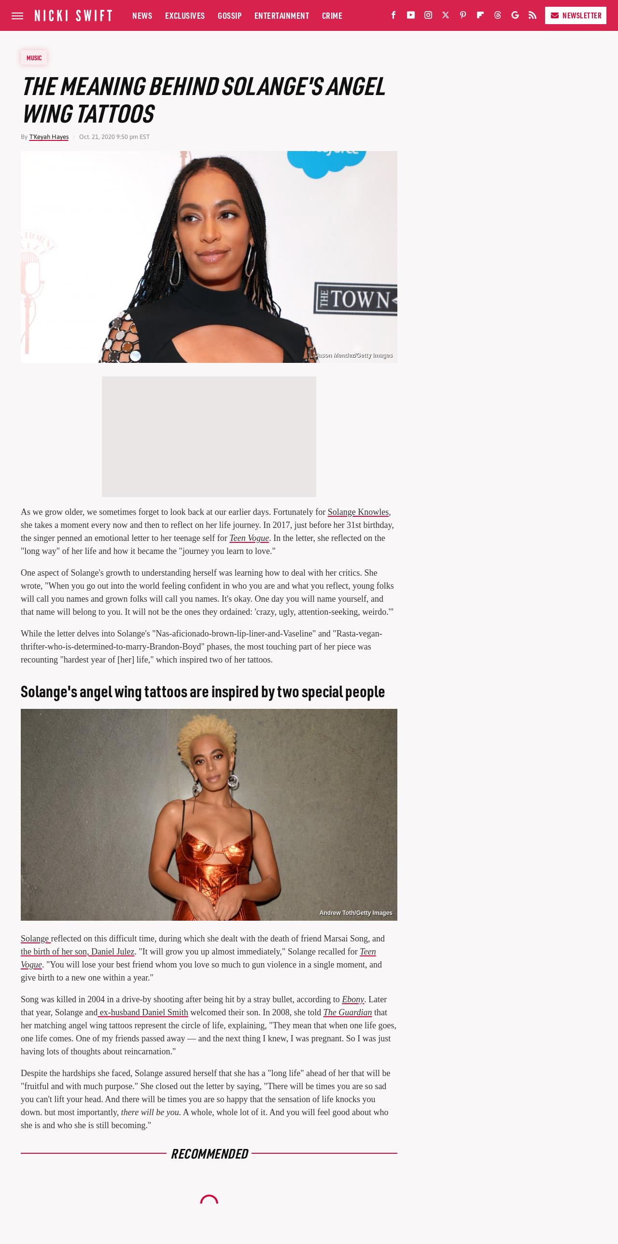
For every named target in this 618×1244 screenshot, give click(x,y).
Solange (36, 938)
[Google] (515, 17)
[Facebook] (393, 17)
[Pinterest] (463, 17)
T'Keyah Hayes (49, 136)
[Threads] (498, 17)
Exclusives (185, 15)
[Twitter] (445, 17)
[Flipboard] (480, 17)
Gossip (229, 15)
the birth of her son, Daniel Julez (77, 951)
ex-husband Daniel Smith (143, 1012)
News (142, 15)
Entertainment (281, 15)
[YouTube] (411, 17)
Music (34, 57)
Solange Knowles (358, 512)
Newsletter (576, 15)
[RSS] (532, 17)
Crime (332, 15)
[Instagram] (428, 17)
